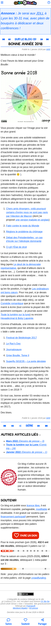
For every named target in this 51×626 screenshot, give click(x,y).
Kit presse (33, 608)
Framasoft (30, 606)
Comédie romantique (12, 303)
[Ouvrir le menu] (2, 2)
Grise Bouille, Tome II (17, 355)
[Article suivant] (42, 39)
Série (29, 426)
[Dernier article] (47, 39)
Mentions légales (20, 608)
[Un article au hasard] (20, 426)
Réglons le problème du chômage (24, 231)
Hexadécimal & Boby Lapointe (17, 318)
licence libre (33, 505)
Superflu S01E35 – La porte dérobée (26, 361)
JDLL (40, 13)
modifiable (41, 509)
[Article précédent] (9, 39)
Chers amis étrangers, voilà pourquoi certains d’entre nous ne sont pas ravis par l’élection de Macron (27, 212)
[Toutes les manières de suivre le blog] (8, 622)
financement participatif (13, 516)
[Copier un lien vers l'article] (42, 622)
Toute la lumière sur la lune (15, 314)
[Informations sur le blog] (48, 2)
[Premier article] (3, 39)
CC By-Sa (45, 602)
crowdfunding (38, 577)
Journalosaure (13, 349)
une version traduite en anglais (32, 219)
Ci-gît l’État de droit (16, 247)
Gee (48, 49)
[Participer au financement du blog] (25, 622)
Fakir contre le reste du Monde (22, 225)
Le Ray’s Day (13, 343)
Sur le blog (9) (25, 39)
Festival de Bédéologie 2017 (21, 337)
